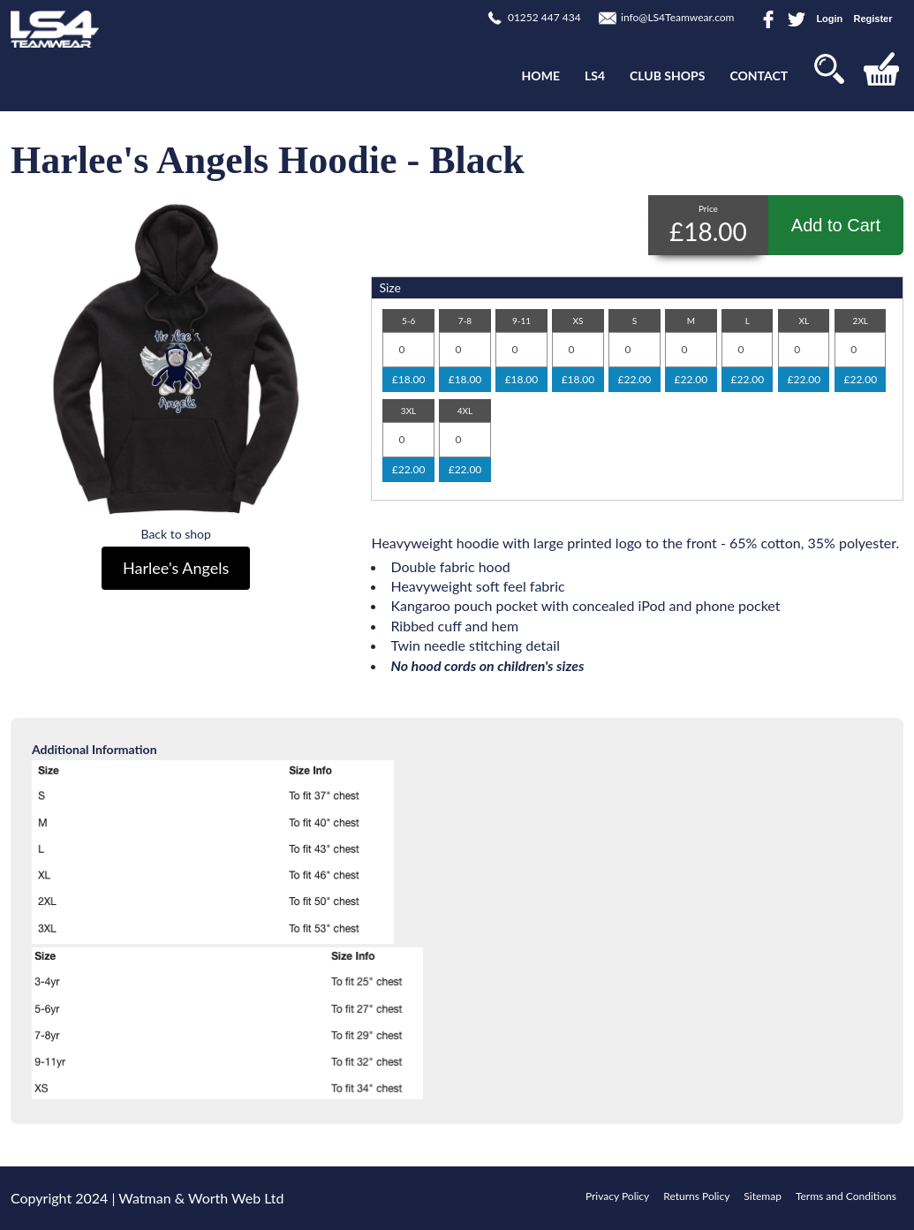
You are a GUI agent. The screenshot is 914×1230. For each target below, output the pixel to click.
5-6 (408, 320)
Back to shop (175, 533)
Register (872, 18)
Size (389, 287)
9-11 (521, 320)
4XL (464, 410)
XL (804, 320)
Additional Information (94, 749)
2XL (860, 320)
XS (577, 320)
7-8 (465, 320)
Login (829, 18)
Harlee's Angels (176, 567)
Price (708, 208)
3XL (408, 410)
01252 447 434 (544, 17)
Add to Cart (835, 225)
